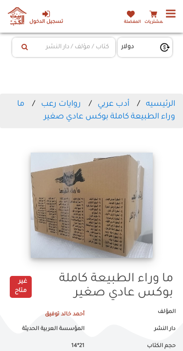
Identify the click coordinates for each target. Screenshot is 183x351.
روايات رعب (61, 104)
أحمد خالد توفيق (64, 314)
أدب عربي (113, 104)
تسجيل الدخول (46, 17)
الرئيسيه (160, 104)
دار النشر (165, 329)
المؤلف (167, 312)
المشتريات (154, 22)
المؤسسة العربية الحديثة (53, 329)
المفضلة (132, 22)
